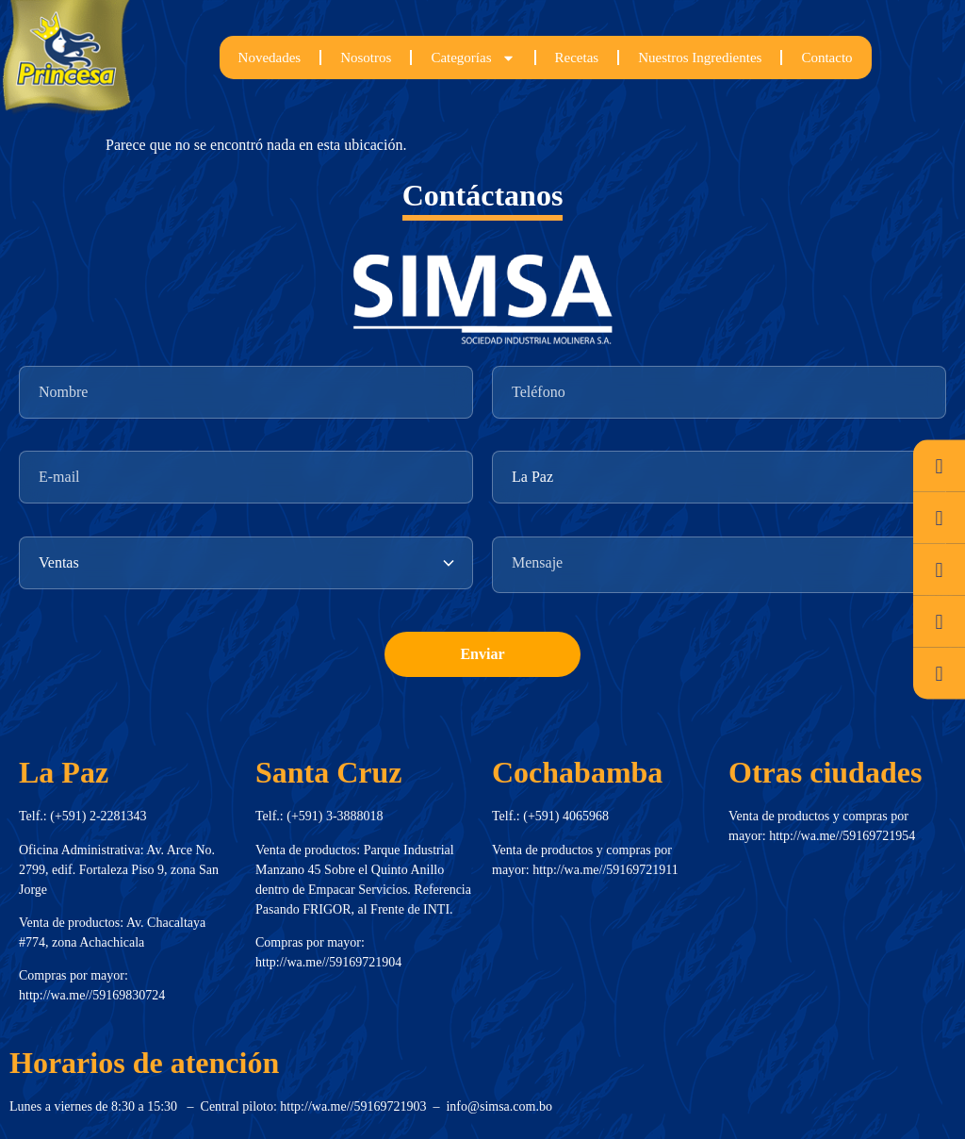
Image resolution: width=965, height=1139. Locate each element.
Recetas (577, 57)
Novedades (270, 57)
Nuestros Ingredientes (699, 57)
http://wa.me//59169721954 (842, 836)
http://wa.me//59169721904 (328, 962)
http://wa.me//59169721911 (605, 870)
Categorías (473, 57)
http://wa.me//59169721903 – (363, 1106)
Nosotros (365, 57)
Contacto (826, 57)
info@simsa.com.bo (498, 1106)
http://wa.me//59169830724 (92, 995)
